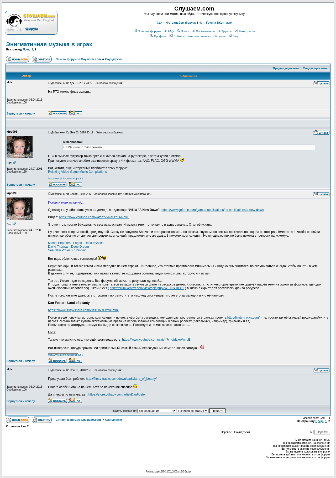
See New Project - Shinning (67, 250)
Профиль (158, 36)
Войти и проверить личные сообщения (197, 36)
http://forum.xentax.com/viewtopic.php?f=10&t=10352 (147, 288)
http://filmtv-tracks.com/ (243, 317)
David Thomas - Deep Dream (68, 246)
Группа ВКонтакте (219, 22)
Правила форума (147, 31)
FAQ (169, 31)
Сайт (160, 22)
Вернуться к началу (21, 113)
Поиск (183, 31)
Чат (201, 22)
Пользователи (203, 31)
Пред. (26, 49)
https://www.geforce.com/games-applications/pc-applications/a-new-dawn (212, 210)
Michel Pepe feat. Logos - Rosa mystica (75, 243)
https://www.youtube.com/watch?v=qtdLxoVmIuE (156, 339)
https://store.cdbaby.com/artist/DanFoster (117, 394)
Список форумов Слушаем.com (78, 59)
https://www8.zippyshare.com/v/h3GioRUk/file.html (83, 310)
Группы (225, 31)
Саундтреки (113, 59)
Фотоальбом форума (181, 22)
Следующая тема (315, 68)
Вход (234, 36)
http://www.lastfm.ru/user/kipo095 (65, 178)
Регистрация (245, 31)
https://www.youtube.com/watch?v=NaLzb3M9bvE (94, 217)
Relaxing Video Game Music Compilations (77, 172)
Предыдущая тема (286, 68)
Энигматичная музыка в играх (49, 44)
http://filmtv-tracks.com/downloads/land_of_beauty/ (121, 379)
